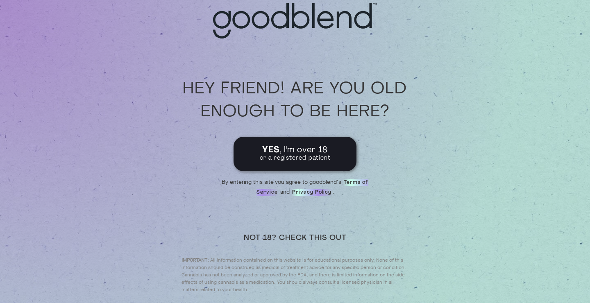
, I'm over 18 (295, 153)
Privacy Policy (311, 192)
